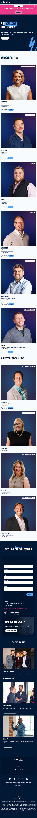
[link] (5, 2)
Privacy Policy (18, 796)
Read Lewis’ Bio (4, 206)
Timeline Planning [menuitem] (18, 764)
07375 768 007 (4, 106)
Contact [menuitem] (18, 772)
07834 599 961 (4, 203)
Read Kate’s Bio (4, 109)
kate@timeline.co (5, 105)
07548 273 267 (4, 155)
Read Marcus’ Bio (4, 304)
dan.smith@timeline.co (6, 403)
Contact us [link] (5, 38)
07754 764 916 (4, 301)
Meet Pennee (18, 12)
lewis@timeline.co (5, 202)
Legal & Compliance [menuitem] (18, 769)
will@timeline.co (4, 153)
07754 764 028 (4, 348)
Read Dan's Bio (4, 351)
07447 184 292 (4, 536)
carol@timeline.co (5, 450)
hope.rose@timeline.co (6, 492)
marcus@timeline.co (5, 299)
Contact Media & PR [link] (8, 746)
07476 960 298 (4, 405)
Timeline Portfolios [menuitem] (18, 766)
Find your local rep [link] (11, 630)
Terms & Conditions (18, 798)
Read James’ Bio (4, 255)
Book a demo (11, 109)
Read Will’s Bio (4, 158)
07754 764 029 (4, 252)
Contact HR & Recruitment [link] (9, 712)
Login (30, 2)
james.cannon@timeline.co (7, 251)
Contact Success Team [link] (8, 678)
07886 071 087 (4, 493)
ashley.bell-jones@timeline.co (7, 535)
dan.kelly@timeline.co (20, 347)
